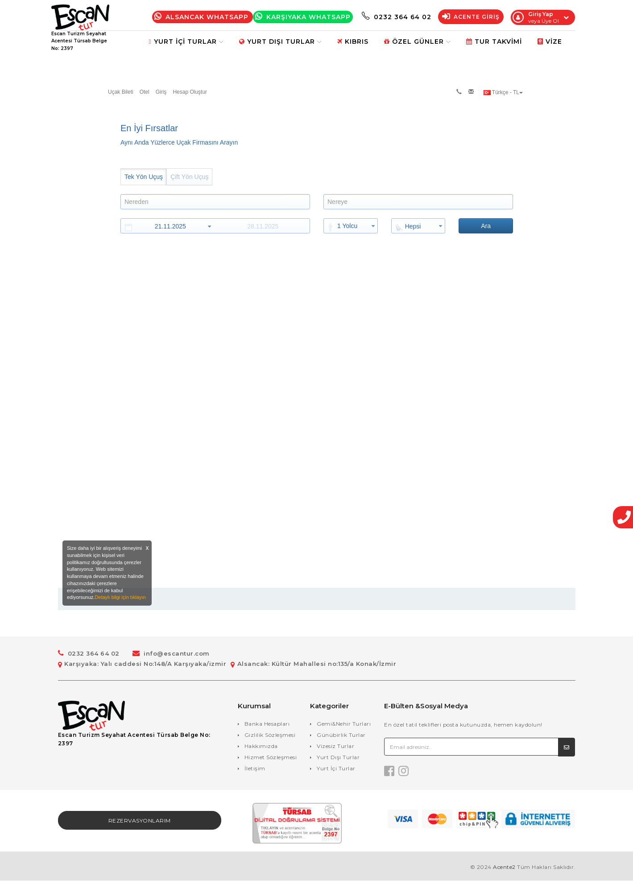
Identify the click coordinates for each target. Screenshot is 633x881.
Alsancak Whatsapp (202, 17)
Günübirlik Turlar (341, 734)
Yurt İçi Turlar (186, 41)
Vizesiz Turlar (335, 746)
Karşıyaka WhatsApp (303, 17)
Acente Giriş (471, 16)
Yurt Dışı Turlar (280, 41)
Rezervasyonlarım (139, 821)
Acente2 (504, 867)
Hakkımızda (261, 746)
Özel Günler (417, 41)
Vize (550, 41)
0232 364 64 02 (396, 17)
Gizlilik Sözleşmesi (270, 734)
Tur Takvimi (494, 41)
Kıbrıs (352, 41)
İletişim (254, 768)
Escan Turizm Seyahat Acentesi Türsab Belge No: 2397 (134, 739)
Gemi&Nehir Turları (344, 723)
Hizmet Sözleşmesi (270, 757)
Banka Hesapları (267, 723)
